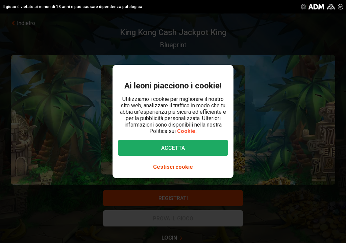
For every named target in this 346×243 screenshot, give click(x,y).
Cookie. (187, 131)
